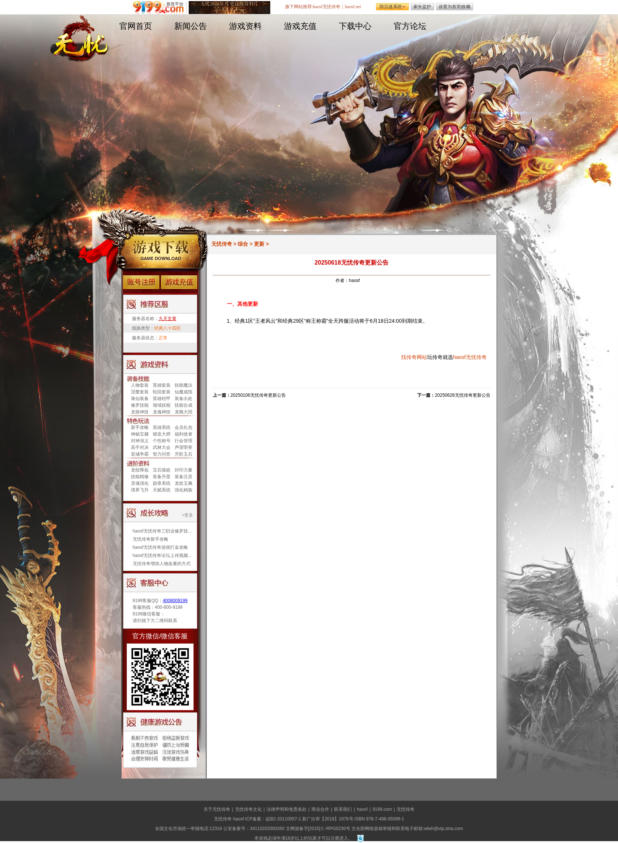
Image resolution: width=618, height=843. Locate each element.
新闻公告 (190, 26)
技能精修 (140, 476)
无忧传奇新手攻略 (150, 539)
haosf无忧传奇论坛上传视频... (162, 555)
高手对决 (140, 447)
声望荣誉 (183, 447)
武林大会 (162, 447)
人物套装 (140, 385)
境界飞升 (140, 490)
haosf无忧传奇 (326, 6)
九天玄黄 (167, 318)
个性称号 (162, 440)
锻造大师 (162, 434)
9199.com (382, 809)
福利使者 (183, 434)
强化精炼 (183, 490)
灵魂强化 (140, 483)
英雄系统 (162, 427)
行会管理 (183, 440)
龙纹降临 (140, 470)
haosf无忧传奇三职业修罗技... (162, 531)
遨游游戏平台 (160, 7)
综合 (243, 244)
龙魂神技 (162, 411)
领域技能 (162, 405)
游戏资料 (245, 26)
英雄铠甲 (162, 398)
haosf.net (353, 6)
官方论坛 (410, 26)
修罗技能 (140, 405)
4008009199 (175, 600)
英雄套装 (162, 385)
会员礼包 (183, 427)
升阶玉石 (183, 454)
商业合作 (320, 809)
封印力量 (183, 470)
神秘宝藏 (140, 434)
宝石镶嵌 (162, 470)
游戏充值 (300, 26)
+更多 (187, 515)
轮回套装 (162, 391)
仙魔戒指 (183, 391)
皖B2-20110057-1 (283, 819)
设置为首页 (450, 6)
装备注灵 (183, 476)
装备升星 (162, 476)
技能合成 (183, 405)
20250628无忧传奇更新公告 (462, 395)
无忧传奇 (221, 244)
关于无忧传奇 (217, 809)
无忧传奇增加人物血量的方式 (162, 563)
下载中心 (355, 26)
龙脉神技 (140, 411)
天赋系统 (162, 490)
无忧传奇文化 (248, 809)
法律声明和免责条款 (287, 809)
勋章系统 (162, 483)
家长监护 (422, 6)
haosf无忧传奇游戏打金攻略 (160, 547)
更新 (259, 244)
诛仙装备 (140, 398)
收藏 (466, 6)
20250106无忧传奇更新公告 (258, 395)
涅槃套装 (140, 391)
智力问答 (162, 454)
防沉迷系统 (391, 6)
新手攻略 (140, 427)
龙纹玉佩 (183, 483)
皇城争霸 (140, 454)
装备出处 (183, 398)
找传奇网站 (414, 357)
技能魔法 (183, 385)
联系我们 (343, 809)
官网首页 (135, 26)
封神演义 (140, 440)
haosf (459, 357)
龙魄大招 (183, 411)
